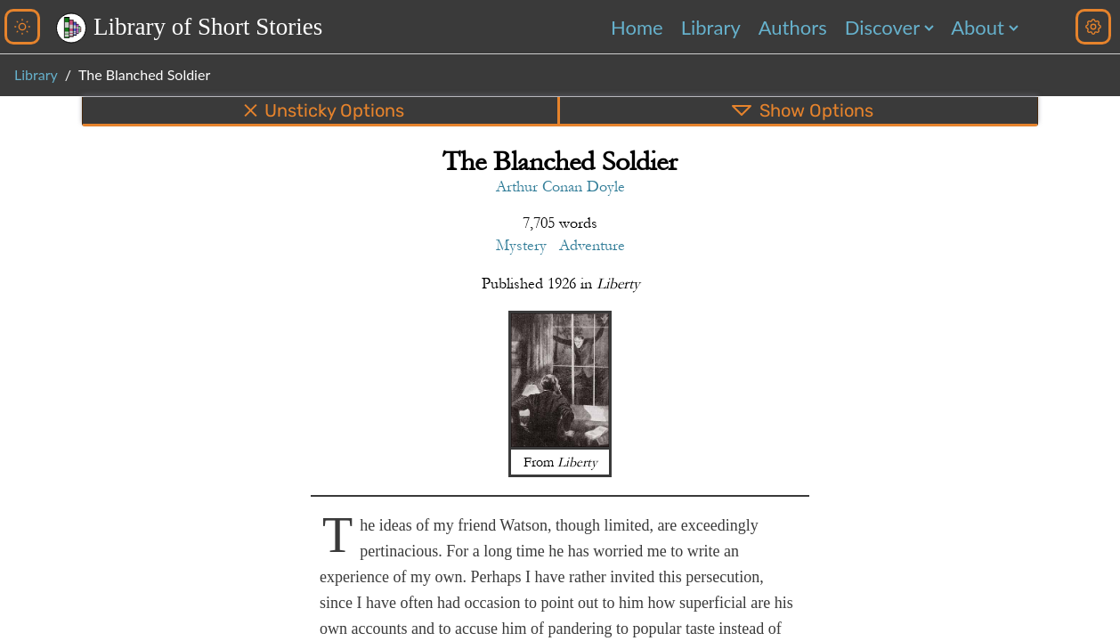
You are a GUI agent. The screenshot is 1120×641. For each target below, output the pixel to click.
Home (637, 27)
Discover (882, 27)
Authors (793, 27)
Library (711, 27)
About (977, 27)
